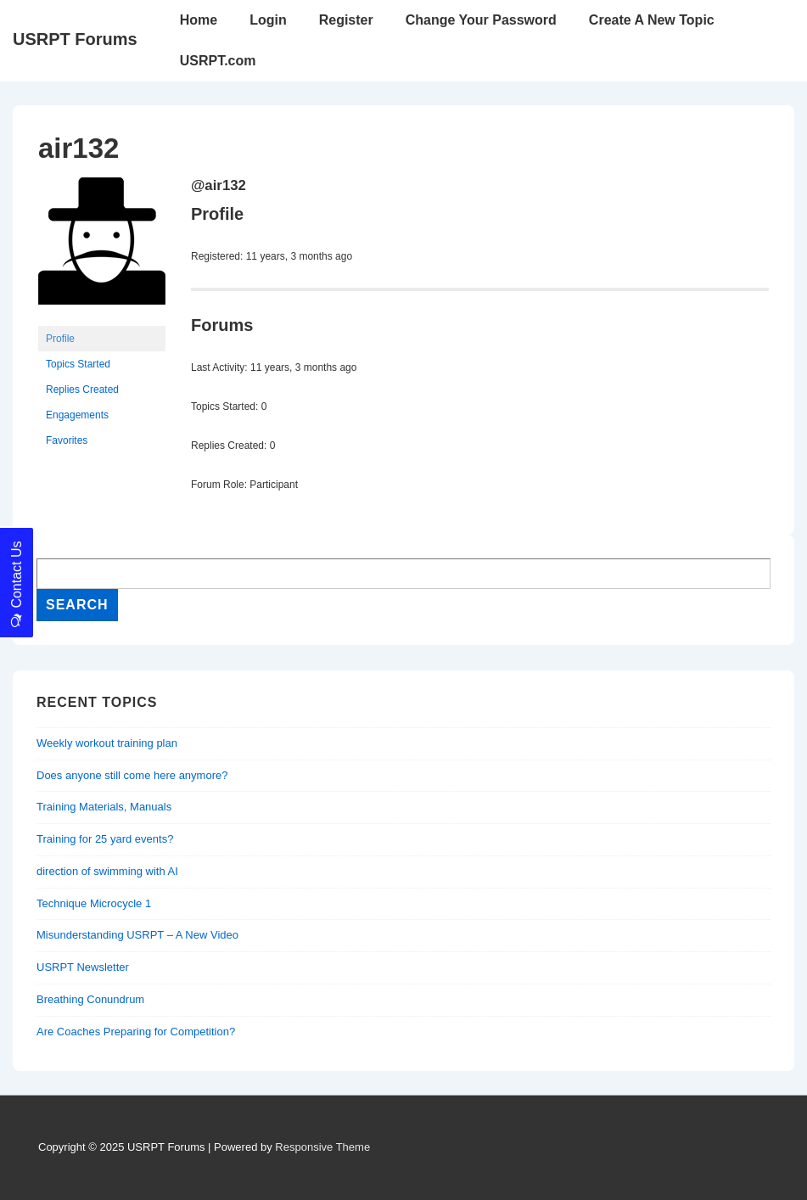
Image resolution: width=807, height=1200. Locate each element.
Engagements (77, 415)
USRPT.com (218, 60)
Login (268, 20)
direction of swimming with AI (107, 871)
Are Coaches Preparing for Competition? (135, 1031)
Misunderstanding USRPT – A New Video (137, 934)
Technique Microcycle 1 (93, 903)
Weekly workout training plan (106, 743)
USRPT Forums (75, 39)
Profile (60, 339)
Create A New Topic (652, 20)
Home (198, 20)
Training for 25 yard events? (104, 839)
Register (346, 20)
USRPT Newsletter (82, 967)
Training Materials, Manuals (103, 806)
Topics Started (78, 364)
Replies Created (82, 389)
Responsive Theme (322, 1147)
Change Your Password (481, 20)
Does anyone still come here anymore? (131, 775)
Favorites (66, 440)
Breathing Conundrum (90, 999)
